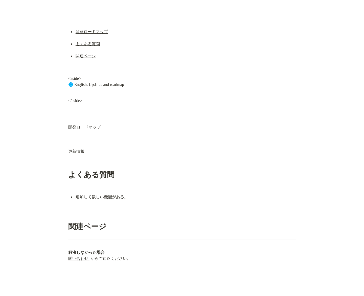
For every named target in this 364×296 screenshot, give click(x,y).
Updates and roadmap (106, 84)
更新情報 (76, 151)
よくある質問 (88, 44)
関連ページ (86, 56)
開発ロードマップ (92, 32)
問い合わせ (78, 258)
